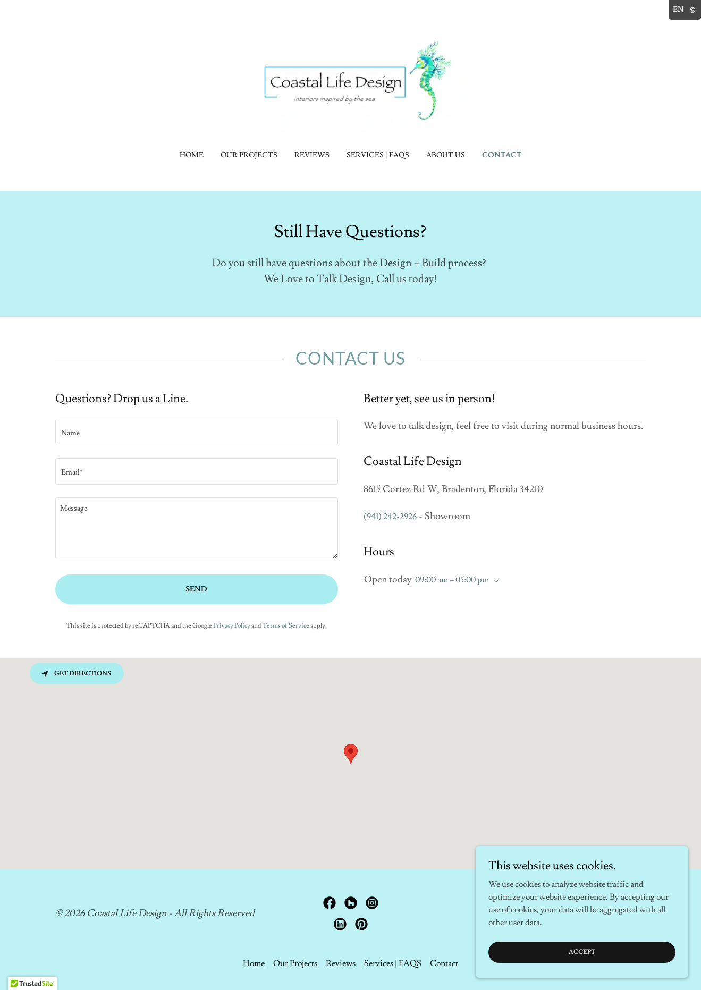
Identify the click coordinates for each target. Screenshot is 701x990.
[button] (494, 581)
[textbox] (196, 432)
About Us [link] (445, 155)
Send (196, 589)
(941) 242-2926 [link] (390, 516)
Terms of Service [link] (286, 626)
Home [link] (192, 155)
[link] (350, 80)
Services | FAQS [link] (378, 155)
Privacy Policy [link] (231, 626)
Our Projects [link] (249, 155)
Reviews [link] (312, 155)
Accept (582, 952)
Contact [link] (502, 155)
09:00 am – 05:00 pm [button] (452, 579)
